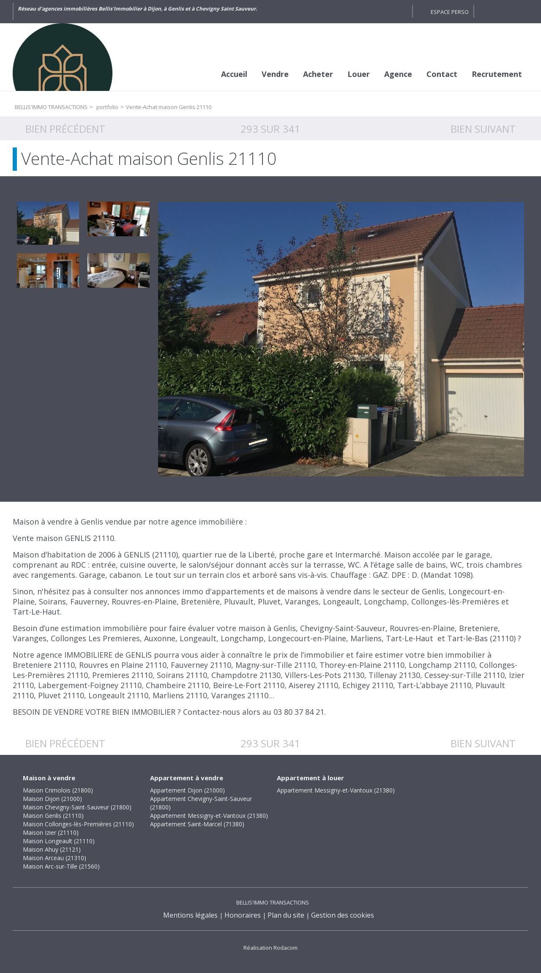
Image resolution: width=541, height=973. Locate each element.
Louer (358, 74)
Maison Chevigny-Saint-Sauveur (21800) (77, 807)
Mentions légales (190, 915)
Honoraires (242, 915)
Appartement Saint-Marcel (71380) (197, 824)
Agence (398, 74)
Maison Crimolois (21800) (58, 790)
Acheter (318, 74)
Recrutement (497, 74)
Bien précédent (65, 129)
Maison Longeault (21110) (59, 841)
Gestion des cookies (342, 915)
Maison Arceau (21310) (54, 858)
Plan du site (286, 915)
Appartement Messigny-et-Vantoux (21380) (209, 816)
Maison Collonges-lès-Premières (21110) (78, 824)
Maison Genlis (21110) (53, 816)
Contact (441, 74)
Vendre (275, 74)
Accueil (234, 74)
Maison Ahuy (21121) (52, 849)
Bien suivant (483, 129)
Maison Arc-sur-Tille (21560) (61, 866)
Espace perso (450, 12)
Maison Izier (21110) (51, 832)
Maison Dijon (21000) (52, 799)
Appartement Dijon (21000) (187, 790)
